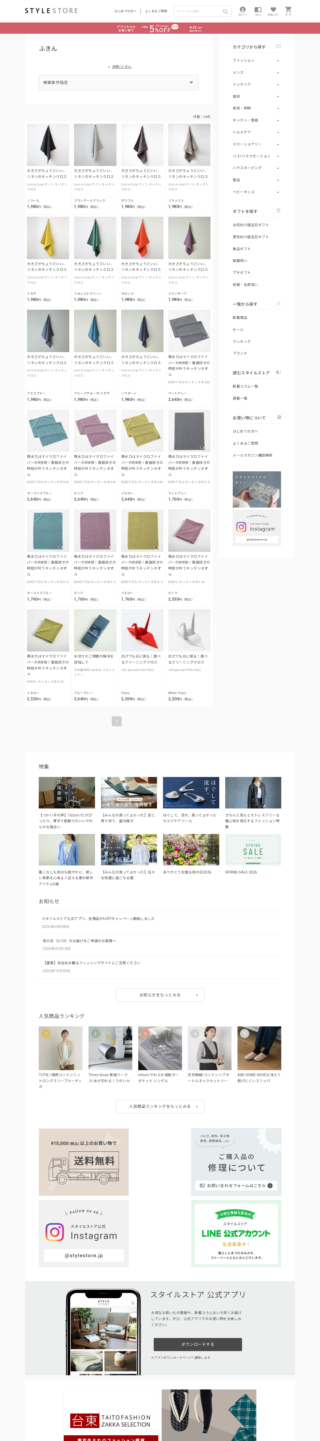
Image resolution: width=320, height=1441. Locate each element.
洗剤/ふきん (122, 67)
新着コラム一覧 (245, 386)
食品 (236, 180)
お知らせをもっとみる (160, 995)
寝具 (236, 96)
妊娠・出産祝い (245, 285)
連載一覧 (240, 398)
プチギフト (242, 273)
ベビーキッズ (243, 192)
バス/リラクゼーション (252, 156)
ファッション (243, 60)
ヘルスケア (242, 132)
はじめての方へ (125, 11)
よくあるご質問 (156, 11)
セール (238, 330)
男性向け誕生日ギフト (251, 237)
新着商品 (240, 318)
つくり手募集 (120, 1410)
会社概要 (191, 1421)
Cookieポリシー (132, 1421)
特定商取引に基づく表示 (164, 1421)
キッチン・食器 (245, 120)
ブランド (240, 353)
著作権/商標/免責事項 (41, 1428)
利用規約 (31, 1421)
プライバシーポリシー (56, 1421)
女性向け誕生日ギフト (251, 225)
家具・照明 (242, 108)
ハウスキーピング (247, 168)
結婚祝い (240, 261)
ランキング (242, 342)
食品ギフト (242, 249)
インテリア (242, 84)
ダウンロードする (197, 1249)
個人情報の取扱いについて (99, 1421)
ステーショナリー (247, 144)
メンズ (238, 72)
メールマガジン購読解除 (253, 455)
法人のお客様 (95, 1410)
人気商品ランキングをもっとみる (160, 1106)
